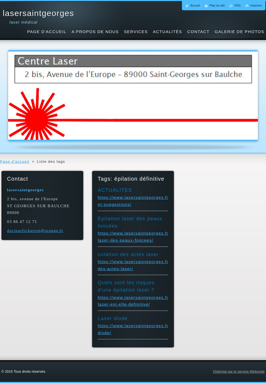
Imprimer (256, 5)
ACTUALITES (115, 190)
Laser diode (113, 318)
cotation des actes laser (128, 254)
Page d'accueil (14, 161)
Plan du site (217, 5)
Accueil (195, 5)
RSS (237, 5)
